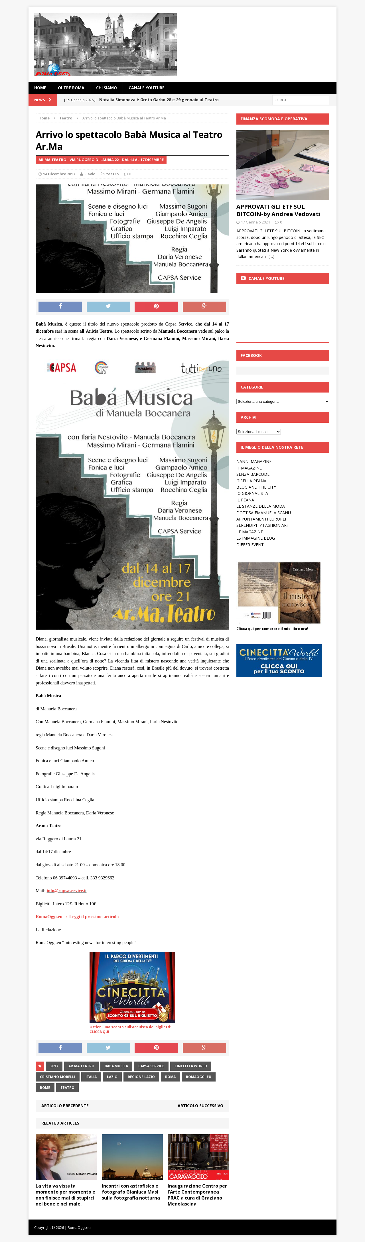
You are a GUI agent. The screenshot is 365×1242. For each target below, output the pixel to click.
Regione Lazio (141, 1076)
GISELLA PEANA (251, 480)
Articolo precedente (65, 1105)
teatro (112, 173)
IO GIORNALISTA (252, 493)
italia (91, 1076)
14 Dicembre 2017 (59, 173)
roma (170, 1076)
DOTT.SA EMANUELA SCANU (263, 512)
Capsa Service (151, 1066)
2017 (54, 1066)
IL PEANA (245, 500)
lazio (112, 1076)
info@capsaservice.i (66, 890)
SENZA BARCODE (252, 474)
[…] (271, 256)
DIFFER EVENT (250, 544)
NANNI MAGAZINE (253, 461)
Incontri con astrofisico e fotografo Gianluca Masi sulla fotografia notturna (131, 1192)
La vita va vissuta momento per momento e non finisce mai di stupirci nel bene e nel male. (65, 1195)
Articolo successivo (200, 1105)
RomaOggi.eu (198, 1076)
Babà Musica (116, 1066)
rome (45, 1087)
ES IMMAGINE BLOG (255, 538)
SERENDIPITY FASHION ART (262, 525)
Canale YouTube (147, 87)
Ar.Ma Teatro (81, 1066)
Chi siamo (106, 87)
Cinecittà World (191, 1066)
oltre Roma (71, 87)
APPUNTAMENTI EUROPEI (261, 519)
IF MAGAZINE (249, 468)
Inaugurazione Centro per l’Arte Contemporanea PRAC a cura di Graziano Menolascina (197, 1195)
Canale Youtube (267, 278)
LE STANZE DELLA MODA (260, 506)
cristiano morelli (57, 1076)
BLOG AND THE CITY (256, 487)
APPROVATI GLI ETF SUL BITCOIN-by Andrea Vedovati (278, 210)
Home (40, 87)
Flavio (90, 173)
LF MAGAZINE (249, 531)
